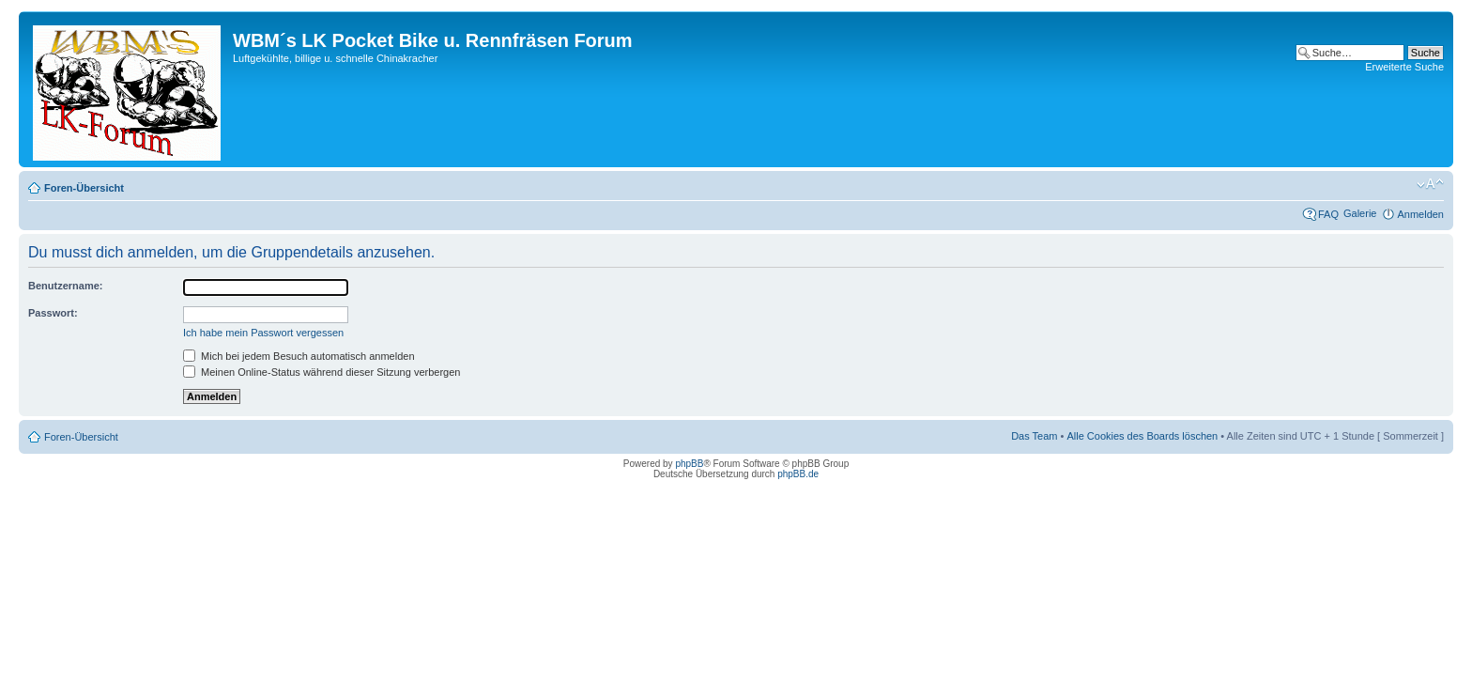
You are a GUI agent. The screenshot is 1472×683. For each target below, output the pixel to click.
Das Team (1034, 436)
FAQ (1328, 214)
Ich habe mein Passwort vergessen (263, 332)
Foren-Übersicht (84, 188)
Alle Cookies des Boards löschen (1142, 436)
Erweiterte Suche (1404, 66)
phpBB (689, 463)
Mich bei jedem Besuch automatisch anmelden (299, 356)
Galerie (1359, 213)
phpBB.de (798, 474)
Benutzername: (65, 285)
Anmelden (1420, 214)
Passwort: (53, 312)
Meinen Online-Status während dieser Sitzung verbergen (321, 372)
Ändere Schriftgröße (1430, 184)
